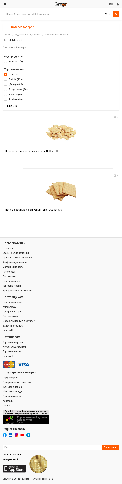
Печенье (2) (16, 61)
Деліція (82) (16, 84)
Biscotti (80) (16, 94)
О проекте (8, 248)
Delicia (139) (16, 79)
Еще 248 (12, 105)
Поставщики (9, 276)
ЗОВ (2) (13, 74)
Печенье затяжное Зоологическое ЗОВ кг (32, 151)
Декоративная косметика (17, 382)
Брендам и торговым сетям (18, 290)
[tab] (61, 26)
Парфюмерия (10, 377)
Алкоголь (8, 401)
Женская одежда (12, 387)
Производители (11, 281)
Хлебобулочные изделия (55, 35)
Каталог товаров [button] (20, 27)
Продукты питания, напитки (27, 35)
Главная (6, 35)
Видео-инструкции (13, 325)
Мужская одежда (12, 391)
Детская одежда (12, 396)
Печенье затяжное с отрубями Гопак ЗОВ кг (33, 209)
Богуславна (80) (18, 89)
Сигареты (8, 405)
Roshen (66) (16, 99)
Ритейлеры (9, 271)
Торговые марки (12, 285)
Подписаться (111, 447)
